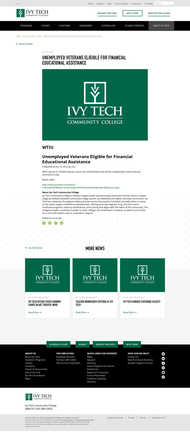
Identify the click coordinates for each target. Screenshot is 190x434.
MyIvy (90, 3)
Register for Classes (159, 13)
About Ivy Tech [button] (161, 25)
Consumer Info (158, 417)
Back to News (26, 43)
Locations (30, 366)
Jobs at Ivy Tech (32, 372)
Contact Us (133, 356)
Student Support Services (140, 363)
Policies (143, 417)
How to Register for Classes (100, 366)
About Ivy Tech (28, 36)
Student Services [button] (134, 25)
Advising (91, 363)
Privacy (131, 417)
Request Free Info (107, 13)
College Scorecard (115, 417)
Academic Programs (35, 359)
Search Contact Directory (140, 359)
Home (18, 3)
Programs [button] (26, 25)
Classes (28, 363)
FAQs (109, 3)
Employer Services (65, 356)
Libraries (91, 381)
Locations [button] (64, 25)
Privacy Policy (68, 420)
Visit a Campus (121, 3)
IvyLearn (100, 3)
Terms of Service (83, 420)
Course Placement (96, 375)
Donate (83, 344)
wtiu (73, 166)
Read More (33, 312)
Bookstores (92, 369)
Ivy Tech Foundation (35, 375)
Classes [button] (45, 25)
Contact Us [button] (136, 3)
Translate (148, 3)
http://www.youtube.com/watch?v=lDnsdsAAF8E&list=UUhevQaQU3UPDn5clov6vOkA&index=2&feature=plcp (81, 186)
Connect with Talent (66, 359)
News (39, 36)
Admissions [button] (85, 25)
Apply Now (132, 13)
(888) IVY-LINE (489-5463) (38, 408)
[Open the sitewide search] (164, 3)
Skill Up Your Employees (68, 363)
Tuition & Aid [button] (108, 25)
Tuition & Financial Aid (36, 369)
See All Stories (35, 247)
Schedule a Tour (58, 344)
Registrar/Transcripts (97, 372)
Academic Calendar (96, 378)
